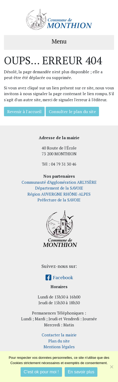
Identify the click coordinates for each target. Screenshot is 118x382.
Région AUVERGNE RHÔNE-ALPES (59, 194)
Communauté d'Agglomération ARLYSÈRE (59, 182)
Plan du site (59, 341)
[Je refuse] (111, 366)
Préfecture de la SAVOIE (59, 199)
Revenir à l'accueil (24, 111)
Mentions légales (59, 346)
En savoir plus (81, 372)
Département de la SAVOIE (59, 188)
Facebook (59, 277)
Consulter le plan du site (72, 111)
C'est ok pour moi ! (41, 372)
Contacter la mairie (59, 334)
